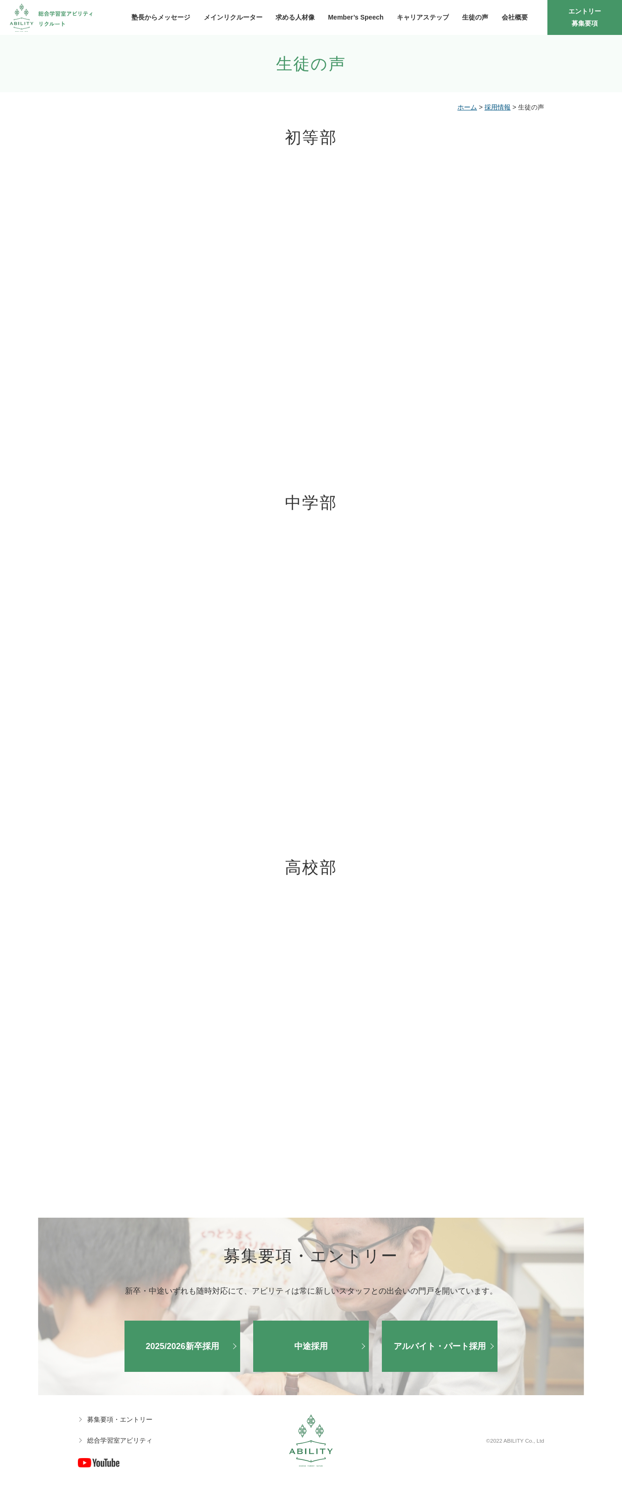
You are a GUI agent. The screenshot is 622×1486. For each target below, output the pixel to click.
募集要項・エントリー (119, 1419)
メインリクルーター (233, 17)
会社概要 (515, 17)
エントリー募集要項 (584, 17)
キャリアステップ (423, 17)
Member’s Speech (355, 17)
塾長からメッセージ (160, 17)
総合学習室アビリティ (119, 1440)
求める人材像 (295, 17)
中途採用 (311, 1346)
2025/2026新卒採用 (182, 1346)
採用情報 (497, 107)
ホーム (467, 107)
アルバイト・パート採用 (440, 1346)
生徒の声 (475, 17)
